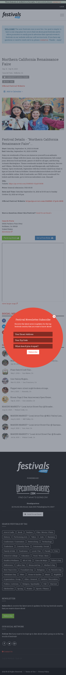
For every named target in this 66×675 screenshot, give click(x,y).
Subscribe (33, 352)
